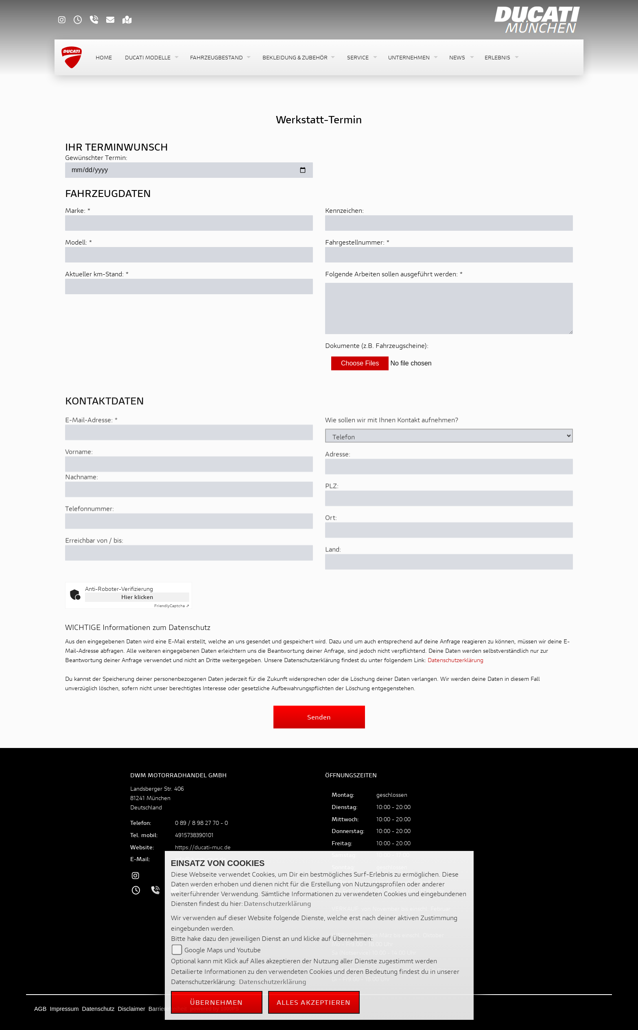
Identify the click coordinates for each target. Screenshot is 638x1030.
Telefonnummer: (89, 539)
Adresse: (337, 484)
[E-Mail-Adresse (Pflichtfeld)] (189, 463)
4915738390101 (194, 835)
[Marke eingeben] (189, 223)
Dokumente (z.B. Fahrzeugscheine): (376, 345)
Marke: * (78, 210)
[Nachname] (189, 520)
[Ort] (449, 561)
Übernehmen (216, 1002)
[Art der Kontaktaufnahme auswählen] (449, 466)
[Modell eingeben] (189, 254)
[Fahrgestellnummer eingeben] (449, 254)
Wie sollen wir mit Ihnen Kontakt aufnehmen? (391, 450)
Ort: (331, 548)
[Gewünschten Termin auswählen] (189, 170)
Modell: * (78, 242)
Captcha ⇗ (171, 605)
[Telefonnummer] (189, 552)
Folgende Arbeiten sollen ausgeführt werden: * (394, 273)
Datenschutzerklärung (455, 660)
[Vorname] (189, 495)
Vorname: (79, 482)
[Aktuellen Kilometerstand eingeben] (189, 286)
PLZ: (332, 516)
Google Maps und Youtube (222, 949)
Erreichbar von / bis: (94, 570)
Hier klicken (137, 597)
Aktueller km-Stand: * (97, 273)
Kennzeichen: (344, 210)
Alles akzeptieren (314, 1002)
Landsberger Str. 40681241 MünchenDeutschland (157, 798)
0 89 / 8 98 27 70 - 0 (201, 823)
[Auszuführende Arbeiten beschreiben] (449, 308)
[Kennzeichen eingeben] (449, 223)
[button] (151, 57)
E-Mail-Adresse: (91, 450)
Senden (319, 717)
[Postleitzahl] (449, 529)
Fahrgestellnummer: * (357, 242)
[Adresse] (449, 497)
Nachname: (81, 507)
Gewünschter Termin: (96, 157)
